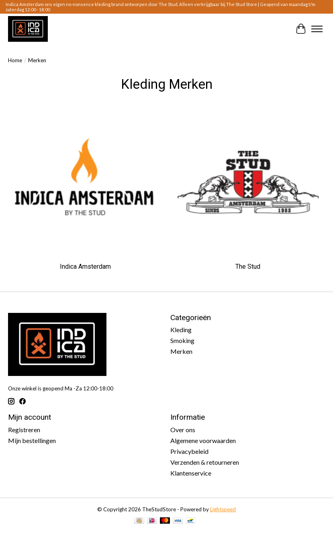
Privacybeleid (189, 451)
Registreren (24, 429)
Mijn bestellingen (32, 440)
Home (15, 60)
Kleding (181, 329)
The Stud (247, 266)
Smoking (182, 340)
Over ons (182, 429)
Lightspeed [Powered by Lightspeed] (223, 509)
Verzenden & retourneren (204, 462)
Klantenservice (190, 473)
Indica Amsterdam (85, 266)
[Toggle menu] (317, 29)
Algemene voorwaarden (203, 440)
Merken (181, 351)
